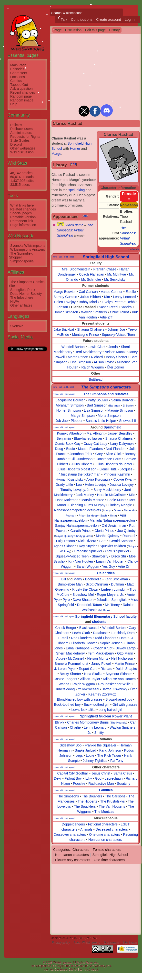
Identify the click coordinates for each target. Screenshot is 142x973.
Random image (21, 100)
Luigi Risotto (65, 541)
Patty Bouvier (98, 400)
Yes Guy (108, 566)
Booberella (93, 579)
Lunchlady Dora (123, 633)
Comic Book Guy (68, 444)
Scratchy (123, 783)
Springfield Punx (22, 290)
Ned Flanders (116, 449)
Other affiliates (21, 305)
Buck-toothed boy (67, 704)
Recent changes (22, 92)
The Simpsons (68, 796)
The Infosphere (21, 297)
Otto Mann (125, 653)
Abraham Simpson (70, 405)
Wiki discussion (22, 152)
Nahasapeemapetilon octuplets (77, 510)
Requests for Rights (25, 137)
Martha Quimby (107, 536)
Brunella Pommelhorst (71, 663)
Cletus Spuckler (117, 551)
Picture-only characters (72, 860)
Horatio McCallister (111, 495)
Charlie (75, 727)
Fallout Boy (73, 778)
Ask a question (21, 88)
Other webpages (22, 148)
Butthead (95, 379)
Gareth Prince (80, 531)
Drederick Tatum (89, 605)
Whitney (65, 551)
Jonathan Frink (81, 454)
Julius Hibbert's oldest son (76, 469)
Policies (16, 125)
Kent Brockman (116, 579)
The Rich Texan (109, 755)
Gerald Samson (121, 541)
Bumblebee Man (70, 584)
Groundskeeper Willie (114, 684)
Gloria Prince (104, 531)
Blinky (59, 722)
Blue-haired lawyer (88, 438)
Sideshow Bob (71, 745)
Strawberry (100, 556)
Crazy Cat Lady (95, 444)
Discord (16, 144)
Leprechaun (114, 778)
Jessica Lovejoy (122, 484)
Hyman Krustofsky (69, 479)
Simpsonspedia (22, 261)
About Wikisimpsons (87, 942)
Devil (57, 778)
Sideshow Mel (83, 594)
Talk (64, 19)
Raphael (128, 536)
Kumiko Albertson (70, 433)
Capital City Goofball (73, 773)
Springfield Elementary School (100, 616)
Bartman (114, 405)
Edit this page (95, 30)
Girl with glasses (124, 704)
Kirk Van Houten (80, 561)
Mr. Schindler (91, 279)
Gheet (118, 510)
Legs (79, 755)
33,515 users (20, 185)
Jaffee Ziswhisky (114, 689)
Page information (23, 225)
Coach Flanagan (91, 274)
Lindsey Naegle (120, 505)
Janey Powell (101, 663)
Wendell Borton (72, 347)
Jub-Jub (61, 421)
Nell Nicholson (122, 658)
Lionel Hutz (108, 469)
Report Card (88, 669)
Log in (130, 19)
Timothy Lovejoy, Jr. (76, 490)
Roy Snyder (88, 546)
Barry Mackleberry (107, 490)
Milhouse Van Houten (119, 679)
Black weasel (89, 628)
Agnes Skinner (64, 546)
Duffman (117, 584)
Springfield (112, 427)
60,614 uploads (22, 177)
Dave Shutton (83, 600)
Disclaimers (111, 942)
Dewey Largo (125, 648)
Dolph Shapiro (126, 669)
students (99, 622)
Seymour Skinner (118, 674)
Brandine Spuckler (88, 551)
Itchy (88, 778)
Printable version (23, 217)
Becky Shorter (116, 357)
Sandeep (92, 515)
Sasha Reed (108, 307)
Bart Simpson (97, 405)
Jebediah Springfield (112, 600)
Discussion (73, 30)
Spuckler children (113, 546)
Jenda (113, 347)
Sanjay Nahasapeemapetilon (77, 525)
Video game (74, 225)
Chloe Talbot (119, 312)
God (98, 778)
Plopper (76, 421)
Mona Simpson (109, 415)
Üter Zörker (115, 367)
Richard (97, 357)
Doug (59, 449)
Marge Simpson (83, 415)
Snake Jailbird (85, 750)
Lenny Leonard (124, 297)
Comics (16, 81)
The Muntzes (104, 812)
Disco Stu (118, 556)
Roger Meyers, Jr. (110, 594)
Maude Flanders (90, 449)
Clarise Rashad (83, 307)
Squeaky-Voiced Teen (118, 335)
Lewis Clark (96, 347)
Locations (17, 77)
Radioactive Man (101, 783)
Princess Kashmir (116, 474)
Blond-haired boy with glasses (79, 699)
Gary (99, 454)
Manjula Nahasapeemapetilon (112, 520)
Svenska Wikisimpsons (27, 246)
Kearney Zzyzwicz (102, 694)
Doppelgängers (73, 824)
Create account (108, 19)
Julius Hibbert (90, 297)
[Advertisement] (27, 425)
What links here (22, 205)
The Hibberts (87, 801)
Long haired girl (110, 710)
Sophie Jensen (111, 643)
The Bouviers (92, 796)
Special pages (21, 213)
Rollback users (21, 129)
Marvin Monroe (92, 500)
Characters (18, 73)
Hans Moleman (66, 500)
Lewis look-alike (83, 710)
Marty (77, 579)
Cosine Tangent (65, 679)
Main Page (18, 65)
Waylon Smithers (94, 312)
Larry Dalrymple (122, 444)
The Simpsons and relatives (106, 394)
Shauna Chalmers (90, 329)
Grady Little (64, 484)
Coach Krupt (102, 648)
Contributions (81, 19)
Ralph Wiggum (92, 367)
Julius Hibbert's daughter (113, 464)
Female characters (107, 850)
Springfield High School (106, 257)
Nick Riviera (87, 541)
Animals (86, 829)
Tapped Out (19, 85)
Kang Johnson (110, 750)
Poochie (79, 783)
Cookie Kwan (123, 479)
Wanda (64, 684)
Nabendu (129, 510)
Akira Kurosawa (98, 479)
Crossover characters (69, 834)
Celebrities (106, 573)
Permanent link (21, 221)
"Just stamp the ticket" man (80, 474)
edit (73, 164)
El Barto (127, 405)
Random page (21, 96)
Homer (75, 148)
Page (58, 30)
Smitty (99, 733)
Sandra (126, 307)
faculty (131, 616)
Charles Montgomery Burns (88, 722)
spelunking (76, 190)
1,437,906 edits (22, 181)
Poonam (70, 515)
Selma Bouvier (122, 400)
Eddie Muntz (116, 500)
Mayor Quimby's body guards (73, 535)
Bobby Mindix (89, 302)
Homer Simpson (65, 312)
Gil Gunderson (81, 459)
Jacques (126, 469)
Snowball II (127, 421)
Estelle (130, 292)
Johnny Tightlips (95, 761)
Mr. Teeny (112, 605)
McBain (104, 610)
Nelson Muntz (115, 352)
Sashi (103, 515)
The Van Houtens (112, 806)
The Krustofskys (112, 801)
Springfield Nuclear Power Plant (106, 716)
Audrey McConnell (70, 658)
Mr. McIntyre (116, 274)
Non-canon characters (105, 840)
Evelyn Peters (112, 302)
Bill (63, 579)
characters (106, 387)
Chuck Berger (65, 628)
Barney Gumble (65, 297)
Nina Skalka (93, 674)
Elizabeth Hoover (84, 643)
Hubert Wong (65, 689)
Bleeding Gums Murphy (87, 505)
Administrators (21, 133)
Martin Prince (78, 357)
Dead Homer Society (26, 294)
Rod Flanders (81, 638)
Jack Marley (85, 495)
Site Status (129, 942)
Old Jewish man (114, 525)
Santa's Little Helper (101, 421)
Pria (81, 515)
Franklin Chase (104, 269)
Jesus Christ (100, 773)
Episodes (17, 69)
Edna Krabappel (78, 648)
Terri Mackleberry (88, 352)
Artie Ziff (106, 317)
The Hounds (118, 722)
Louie (90, 755)
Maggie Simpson (120, 410)
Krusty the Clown (85, 589)
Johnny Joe (116, 329)
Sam (102, 541)
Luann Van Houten (110, 561)
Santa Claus (122, 773)
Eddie (70, 449)
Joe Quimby (126, 531)
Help (13, 104)
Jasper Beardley (120, 433)
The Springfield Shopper (21, 255)
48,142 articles (21, 173)
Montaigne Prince (85, 335)
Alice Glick (114, 454)
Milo (132, 495)
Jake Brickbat (63, 329)
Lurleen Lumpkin (114, 589)
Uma (113, 515)
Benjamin (64, 438)
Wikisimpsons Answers (27, 249)
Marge (56, 154)
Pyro (66, 600)
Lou (79, 484)
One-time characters (104, 834)
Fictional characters (103, 824)
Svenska (16, 326)
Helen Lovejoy (65, 302)
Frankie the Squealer (100, 745)
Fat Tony (116, 761)
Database (100, 633)
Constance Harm (108, 459)
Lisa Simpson (80, 362)
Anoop (107, 510)
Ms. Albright (95, 433)
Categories (61, 850)
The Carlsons (115, 796)
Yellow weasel (88, 689)
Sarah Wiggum (88, 566)
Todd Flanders (105, 638)
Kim (107, 297)
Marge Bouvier (64, 292)
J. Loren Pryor (65, 669)
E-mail (63, 638)
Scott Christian (97, 584)
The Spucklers (85, 806)
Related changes (23, 209)
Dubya (132, 546)
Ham (123, 638)
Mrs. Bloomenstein (76, 269)
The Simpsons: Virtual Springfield (75, 230)
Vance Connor (111, 292)
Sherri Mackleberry (70, 653)
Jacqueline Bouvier (70, 400)
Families (106, 790)
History (114, 30)
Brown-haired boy (118, 699)
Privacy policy (61, 942)
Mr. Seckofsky (114, 279)
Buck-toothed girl (96, 704)
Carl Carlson (88, 292)
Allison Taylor (104, 362)
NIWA (14, 301)
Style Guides (20, 140)
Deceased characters (111, 829)
